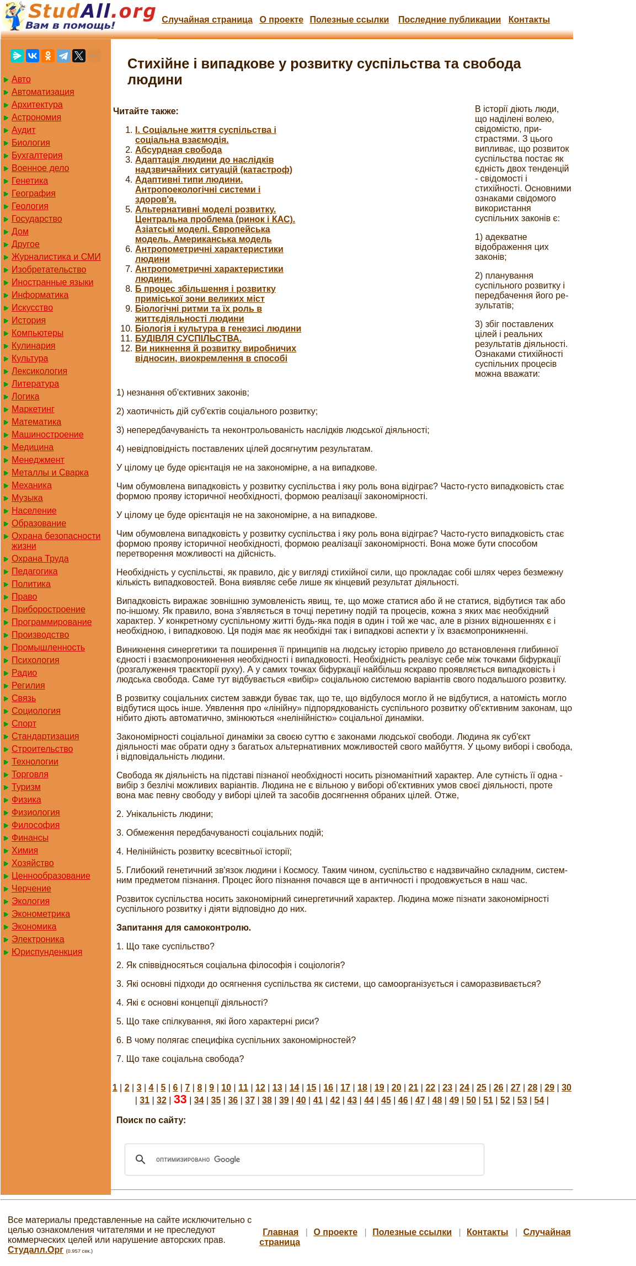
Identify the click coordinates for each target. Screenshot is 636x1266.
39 (284, 1100)
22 (430, 1087)
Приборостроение (48, 609)
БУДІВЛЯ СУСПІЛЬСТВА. (188, 338)
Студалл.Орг (35, 1249)
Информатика (40, 295)
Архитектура (37, 104)
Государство (37, 218)
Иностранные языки (52, 282)
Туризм (26, 787)
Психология (36, 660)
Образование (39, 523)
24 (464, 1087)
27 (516, 1087)
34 (199, 1100)
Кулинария (33, 345)
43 (352, 1100)
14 (295, 1087)
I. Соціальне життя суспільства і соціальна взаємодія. (205, 135)
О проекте (281, 19)
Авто (21, 79)
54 (539, 1100)
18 (362, 1087)
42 (335, 1100)
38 (267, 1100)
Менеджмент (38, 459)
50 (471, 1100)
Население (34, 510)
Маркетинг (33, 409)
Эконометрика (41, 913)
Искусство (32, 307)
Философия (36, 825)
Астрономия (36, 117)
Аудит (24, 130)
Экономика (34, 926)
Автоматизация (43, 92)
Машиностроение (48, 434)
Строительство (42, 749)
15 (312, 1087)
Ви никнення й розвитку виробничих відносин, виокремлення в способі (215, 353)
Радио (24, 672)
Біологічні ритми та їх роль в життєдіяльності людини (198, 313)
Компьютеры (37, 333)
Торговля (30, 774)
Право (25, 596)
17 (345, 1087)
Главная (280, 1232)
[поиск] (303, 1159)
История (29, 320)
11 (243, 1087)
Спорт (24, 723)
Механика (32, 485)
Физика (26, 799)
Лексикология (39, 371)
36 (233, 1100)
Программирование (52, 622)
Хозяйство (33, 863)
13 (277, 1087)
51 (488, 1100)
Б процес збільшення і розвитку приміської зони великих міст (205, 293)
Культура (30, 358)
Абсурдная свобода (178, 149)
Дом (20, 231)
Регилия (28, 685)
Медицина (33, 447)
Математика (36, 421)
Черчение (31, 888)
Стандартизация (45, 736)
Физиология (36, 812)
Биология (31, 142)
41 (318, 1100)
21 (414, 1087)
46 (403, 1100)
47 (420, 1100)
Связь (24, 698)
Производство (40, 634)
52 (505, 1100)
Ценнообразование (51, 875)
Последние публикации (449, 19)
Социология (36, 710)
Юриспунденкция (47, 952)
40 (301, 1100)
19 (379, 1087)
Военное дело (41, 168)
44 (369, 1100)
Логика (25, 396)
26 (499, 1087)
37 (250, 1100)
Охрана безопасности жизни (56, 541)
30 (566, 1087)
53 (522, 1100)
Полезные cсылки (349, 19)
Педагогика (35, 571)
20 (397, 1087)
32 (162, 1100)
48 (437, 1100)
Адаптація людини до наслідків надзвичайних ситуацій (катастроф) (213, 164)
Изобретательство (49, 269)
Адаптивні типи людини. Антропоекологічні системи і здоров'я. (198, 189)
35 (216, 1100)
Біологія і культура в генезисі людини (218, 328)
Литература (35, 383)
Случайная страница (207, 19)
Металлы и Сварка (50, 472)
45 (386, 1100)
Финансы (30, 837)
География (34, 193)
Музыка (27, 498)
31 (144, 1100)
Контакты (529, 19)
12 (260, 1087)
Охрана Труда (40, 558)
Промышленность (48, 647)
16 (328, 1087)
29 (549, 1087)
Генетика (30, 180)
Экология (31, 901)
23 (447, 1087)
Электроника (38, 939)
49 (454, 1100)
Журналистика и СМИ (56, 256)
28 (532, 1087)
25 (482, 1087)
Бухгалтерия (37, 155)
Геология (30, 206)
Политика (31, 584)
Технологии (35, 761)
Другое (26, 244)
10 (226, 1087)
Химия (25, 850)
